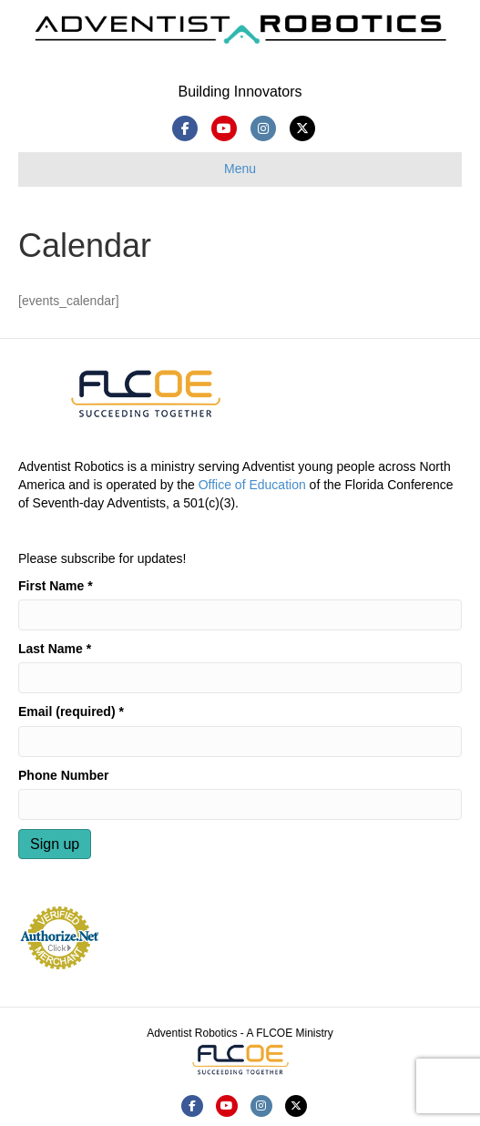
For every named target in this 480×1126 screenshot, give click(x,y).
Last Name (54, 648)
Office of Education (252, 484)
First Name (55, 585)
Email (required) (71, 711)
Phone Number (63, 775)
